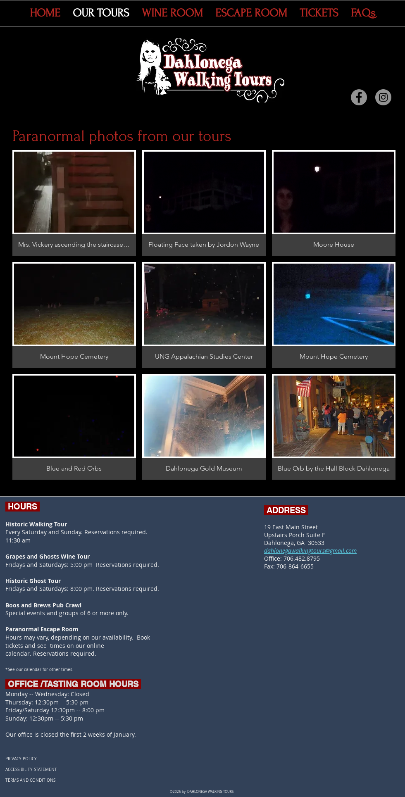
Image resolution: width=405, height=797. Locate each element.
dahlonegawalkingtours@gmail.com (310, 550)
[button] (74, 203)
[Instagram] (383, 97)
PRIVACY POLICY (21, 758)
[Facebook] (359, 97)
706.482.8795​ (302, 558)
